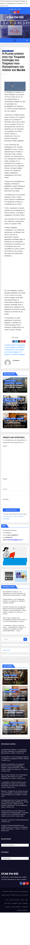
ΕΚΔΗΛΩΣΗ (19, 398)
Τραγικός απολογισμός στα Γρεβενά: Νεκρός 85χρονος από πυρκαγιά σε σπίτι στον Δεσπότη (14, 388)
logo (26, 899)
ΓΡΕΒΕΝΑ (6, 689)
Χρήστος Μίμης (20, 390)
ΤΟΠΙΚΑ (13, 400)
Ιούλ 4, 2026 (8, 682)
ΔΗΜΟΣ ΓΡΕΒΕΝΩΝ (14, 689)
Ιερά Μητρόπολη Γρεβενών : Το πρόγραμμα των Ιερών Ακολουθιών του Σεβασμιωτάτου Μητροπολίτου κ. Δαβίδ (14, 593)
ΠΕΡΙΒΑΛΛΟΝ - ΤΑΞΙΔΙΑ (9, 383)
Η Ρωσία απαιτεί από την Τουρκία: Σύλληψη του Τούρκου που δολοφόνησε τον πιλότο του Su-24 (13, 62)
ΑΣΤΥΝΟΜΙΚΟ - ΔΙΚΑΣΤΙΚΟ (7, 50)
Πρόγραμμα (25, 906)
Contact (22, 899)
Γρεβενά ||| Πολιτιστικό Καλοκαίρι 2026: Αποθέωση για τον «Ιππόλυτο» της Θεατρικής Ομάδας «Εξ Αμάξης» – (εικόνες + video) (14, 827)
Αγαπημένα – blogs (17, 903)
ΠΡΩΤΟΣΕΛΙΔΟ (19, 383)
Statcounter (6, 650)
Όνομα (5, 479)
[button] (27, 40)
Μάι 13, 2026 (9, 425)
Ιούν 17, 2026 (9, 390)
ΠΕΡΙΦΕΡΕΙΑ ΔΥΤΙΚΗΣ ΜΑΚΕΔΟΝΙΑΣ (11, 706)
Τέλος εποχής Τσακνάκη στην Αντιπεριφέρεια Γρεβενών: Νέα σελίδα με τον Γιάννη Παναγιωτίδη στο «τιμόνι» (15, 619)
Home (6, 899)
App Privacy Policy (14, 899)
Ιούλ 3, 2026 (8, 715)
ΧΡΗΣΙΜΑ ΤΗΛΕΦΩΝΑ (22, 910)
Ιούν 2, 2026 (9, 407)
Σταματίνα (16, 360)
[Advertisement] (15, 274)
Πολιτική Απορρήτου (16, 906)
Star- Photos (7, 903)
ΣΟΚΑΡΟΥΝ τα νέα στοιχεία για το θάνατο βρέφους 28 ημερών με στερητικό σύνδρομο (14, 352)
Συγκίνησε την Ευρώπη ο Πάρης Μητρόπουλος (15, 820)
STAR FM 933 (14, 17)
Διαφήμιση (25, 903)
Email (5, 489)
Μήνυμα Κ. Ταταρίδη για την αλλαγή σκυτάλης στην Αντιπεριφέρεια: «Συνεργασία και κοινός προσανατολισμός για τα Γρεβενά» (14, 792)
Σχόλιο (5, 446)
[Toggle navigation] (14, 40)
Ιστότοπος (6, 499)
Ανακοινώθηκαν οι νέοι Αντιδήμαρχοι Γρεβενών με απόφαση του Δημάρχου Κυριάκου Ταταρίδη (14, 601)
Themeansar (25, 895)
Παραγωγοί (7, 906)
